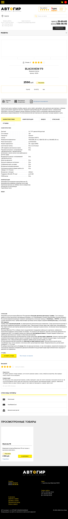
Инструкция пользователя (40, 101)
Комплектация (28, 119)
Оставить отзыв (9, 356)
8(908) (59, 24)
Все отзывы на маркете (26, 356)
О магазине (11, 497)
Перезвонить (59, 28)
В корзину (25, 456)
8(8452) (59, 21)
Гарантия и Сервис (13, 498)
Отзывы (5, 123)
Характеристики (9, 119)
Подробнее (6, 459)
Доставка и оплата (13, 500)
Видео (43, 119)
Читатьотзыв (61, 8)
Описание (56, 119)
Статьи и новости (13, 504)
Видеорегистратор (34, 71)
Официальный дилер (14, 502)
